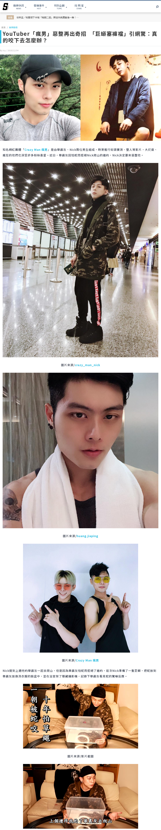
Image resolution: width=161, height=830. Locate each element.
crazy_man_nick (87, 365)
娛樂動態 (13, 27)
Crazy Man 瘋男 (36, 150)
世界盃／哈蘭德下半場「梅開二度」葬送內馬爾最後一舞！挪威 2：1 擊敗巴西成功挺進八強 (48, 17)
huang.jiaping (87, 536)
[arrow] (6, 6)
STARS (79, 6)
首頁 (3, 27)
